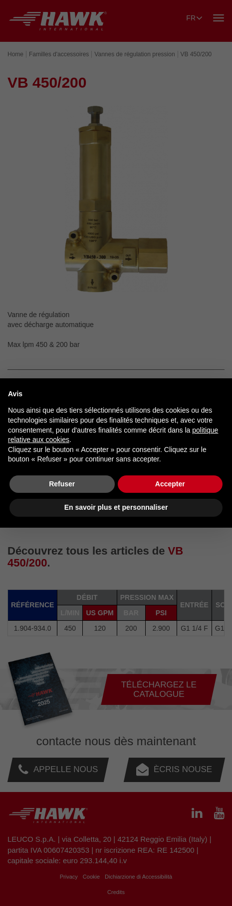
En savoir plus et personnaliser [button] (116, 507)
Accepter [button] (170, 484)
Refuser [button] (62, 484)
